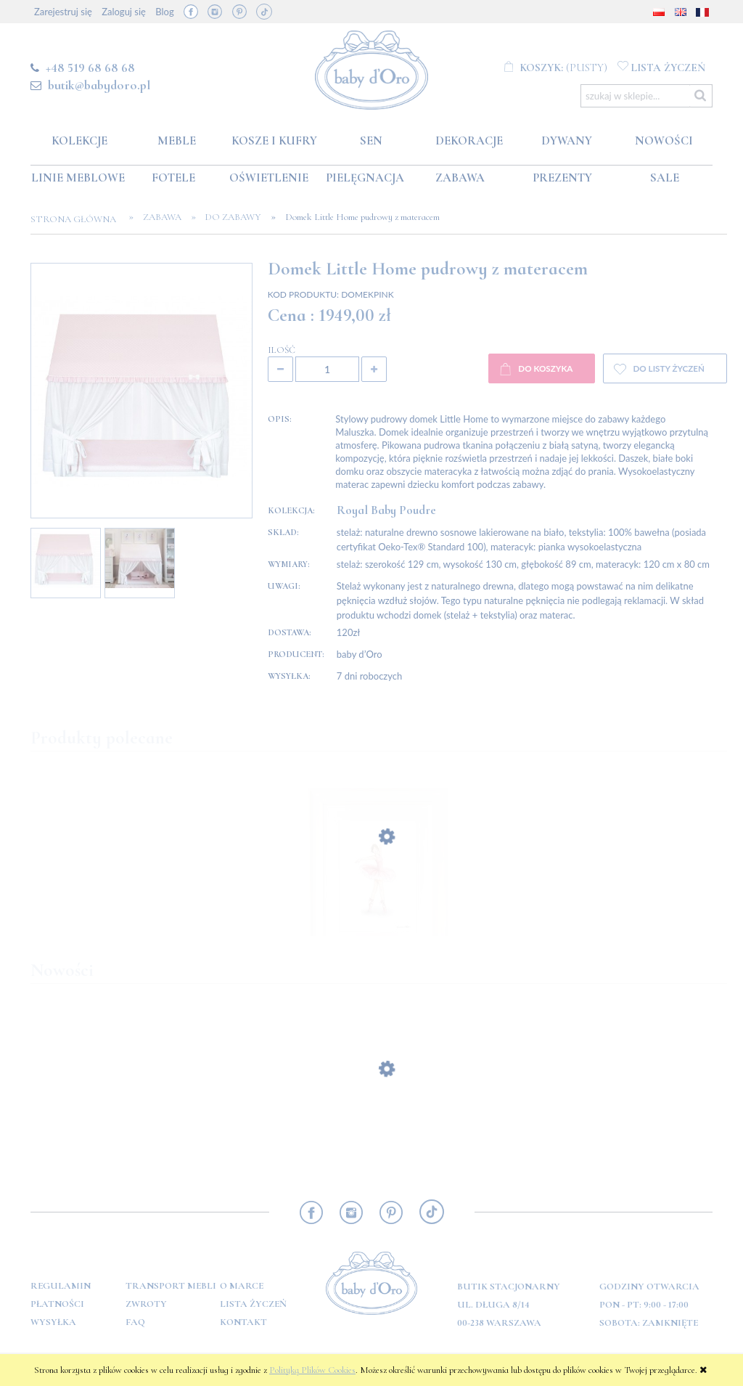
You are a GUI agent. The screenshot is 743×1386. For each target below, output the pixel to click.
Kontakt (243, 1322)
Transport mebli (171, 1286)
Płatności (57, 1304)
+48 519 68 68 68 (90, 68)
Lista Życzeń (253, 1304)
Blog (164, 11)
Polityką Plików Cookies (312, 1370)
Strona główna (77, 219)
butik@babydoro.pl (99, 85)
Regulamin (60, 1286)
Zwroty (146, 1304)
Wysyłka (53, 1322)
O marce (241, 1286)
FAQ (135, 1322)
